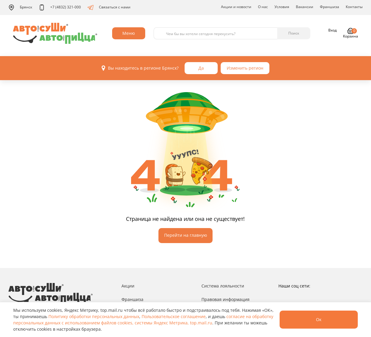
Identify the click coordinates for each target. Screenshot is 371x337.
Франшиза (329, 6)
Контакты (354, 6)
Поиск (293, 33)
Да (201, 68)
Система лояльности (222, 286)
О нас (263, 6)
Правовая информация (225, 299)
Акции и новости (236, 6)
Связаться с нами (108, 8)
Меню (128, 33)
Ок (318, 319)
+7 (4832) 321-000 (60, 8)
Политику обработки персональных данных (93, 316)
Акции (127, 286)
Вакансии (304, 6)
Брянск (20, 8)
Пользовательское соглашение (174, 316)
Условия (281, 6)
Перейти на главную (185, 235)
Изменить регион (245, 68)
